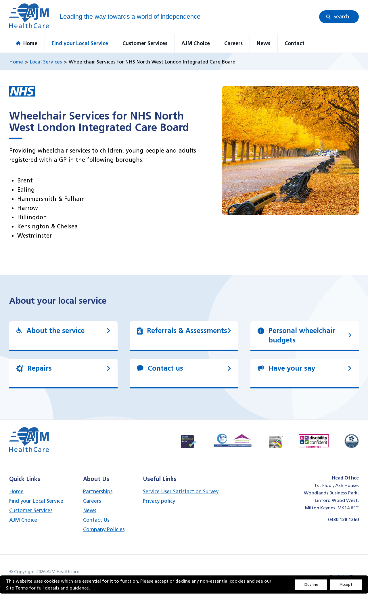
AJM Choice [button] (195, 43)
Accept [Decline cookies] (346, 584)
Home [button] (26, 43)
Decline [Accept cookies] (311, 584)
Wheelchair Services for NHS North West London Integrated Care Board (152, 62)
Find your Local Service (36, 501)
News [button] (263, 43)
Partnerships (97, 491)
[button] (339, 16)
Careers (92, 501)
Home (16, 62)
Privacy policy (159, 501)
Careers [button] (233, 43)
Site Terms (17, 587)
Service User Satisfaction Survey (180, 491)
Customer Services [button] (144, 43)
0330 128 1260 (343, 519)
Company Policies (103, 529)
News (89, 510)
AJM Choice (23, 520)
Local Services (46, 62)
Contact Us (96, 520)
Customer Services (30, 510)
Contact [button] (294, 43)
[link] (63, 335)
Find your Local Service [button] (80, 43)
